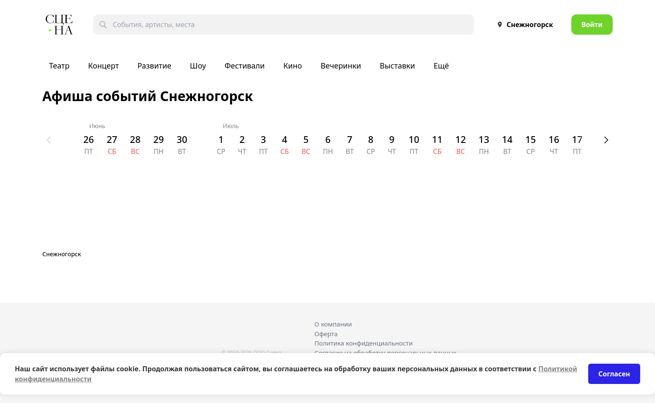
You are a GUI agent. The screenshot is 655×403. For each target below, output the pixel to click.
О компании (333, 324)
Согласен (614, 373)
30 (182, 139)
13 (484, 139)
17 (577, 139)
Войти (592, 24)
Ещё (441, 65)
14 (507, 139)
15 (530, 139)
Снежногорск (523, 24)
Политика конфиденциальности (364, 343)
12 (460, 139)
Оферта (326, 333)
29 (158, 139)
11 (437, 139)
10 (413, 139)
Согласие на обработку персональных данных (386, 352)
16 (553, 139)
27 (112, 139)
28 (135, 139)
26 (88, 139)
